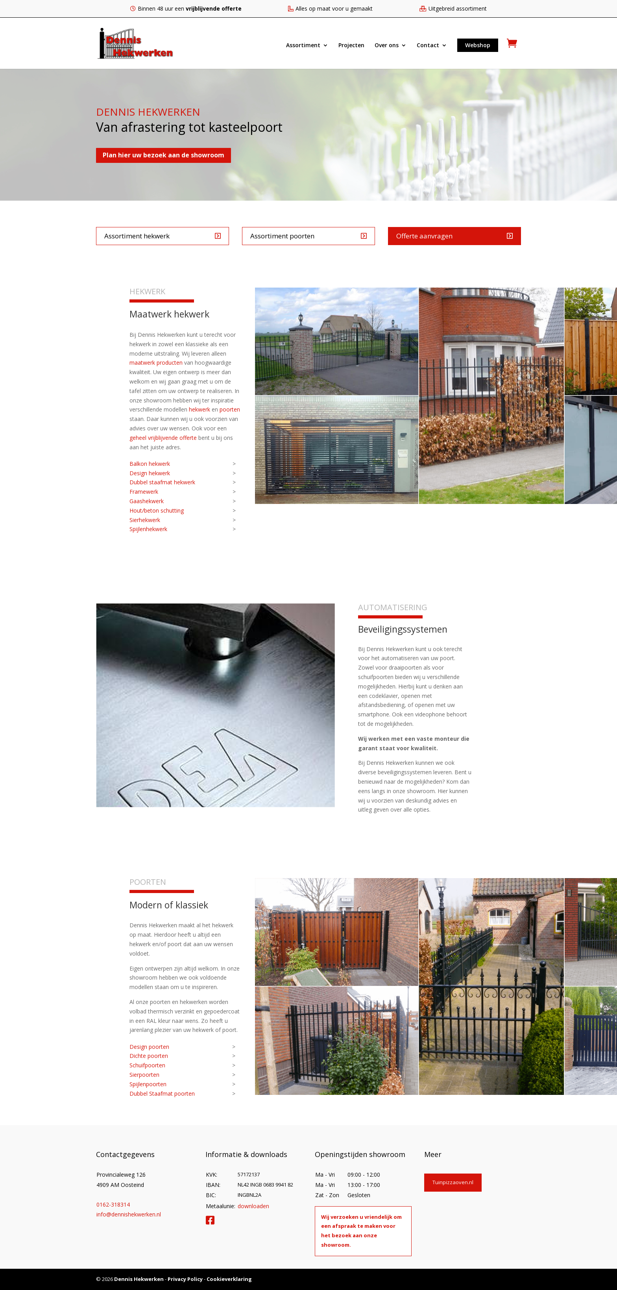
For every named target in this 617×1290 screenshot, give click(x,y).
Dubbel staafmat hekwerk (162, 482)
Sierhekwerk (144, 520)
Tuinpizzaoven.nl (452, 1182)
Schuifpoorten (147, 1065)
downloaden (253, 1206)
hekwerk (199, 409)
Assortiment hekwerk (137, 235)
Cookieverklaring (229, 1279)
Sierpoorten (144, 1074)
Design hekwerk (149, 473)
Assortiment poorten (282, 235)
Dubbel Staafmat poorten (162, 1093)
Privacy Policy (185, 1279)
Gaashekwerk (146, 501)
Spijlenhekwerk (148, 529)
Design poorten (149, 1046)
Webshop (477, 45)
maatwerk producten (156, 362)
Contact (428, 45)
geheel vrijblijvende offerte (163, 437)
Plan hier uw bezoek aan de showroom (163, 155)
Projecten (351, 45)
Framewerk (143, 491)
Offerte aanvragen (424, 235)
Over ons (387, 45)
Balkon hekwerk (149, 463)
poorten (230, 409)
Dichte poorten (148, 1055)
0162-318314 (113, 1204)
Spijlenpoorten (147, 1084)
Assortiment (303, 45)
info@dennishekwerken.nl (128, 1214)
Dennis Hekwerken (139, 1279)
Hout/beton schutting (156, 510)
